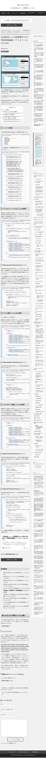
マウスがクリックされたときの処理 (9, 111)
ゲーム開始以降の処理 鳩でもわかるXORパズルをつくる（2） (39, 90)
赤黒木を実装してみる (38, 124)
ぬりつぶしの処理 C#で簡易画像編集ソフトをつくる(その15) (16, 588)
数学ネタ (36, 418)
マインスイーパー (39, 272)
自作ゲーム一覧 (5, 13)
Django (37, 455)
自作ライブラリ (37, 219)
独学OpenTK (36, 420)
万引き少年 (37, 316)
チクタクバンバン (39, 311)
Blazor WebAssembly (38, 422)
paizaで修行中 (38, 207)
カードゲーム (37, 234)
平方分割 (37, 401)
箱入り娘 (37, 263)
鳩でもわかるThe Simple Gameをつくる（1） (38, 84)
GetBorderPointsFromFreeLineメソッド (12, 121)
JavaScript (36, 431)
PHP (35, 444)
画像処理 (37, 407)
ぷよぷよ (37, 293)
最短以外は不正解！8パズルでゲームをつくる (38, 115)
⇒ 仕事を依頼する (5, 626)
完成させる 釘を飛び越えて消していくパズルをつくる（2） (39, 54)
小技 (35, 394)
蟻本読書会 (37, 201)
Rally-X (37, 283)
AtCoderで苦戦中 (39, 204)
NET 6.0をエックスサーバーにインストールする (38, 576)
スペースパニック (39, 290)
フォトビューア (38, 371)
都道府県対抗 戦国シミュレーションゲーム (39, 342)
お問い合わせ (23, 13)
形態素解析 (37, 379)
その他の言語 (37, 453)
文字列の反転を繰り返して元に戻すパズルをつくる (38, 66)
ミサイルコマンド (39, 308)
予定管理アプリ (38, 388)
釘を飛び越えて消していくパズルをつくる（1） (38, 60)
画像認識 (37, 396)
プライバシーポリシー (40, 14)
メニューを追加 (5, 110)
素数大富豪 (37, 236)
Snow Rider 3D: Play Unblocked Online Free (39, 509)
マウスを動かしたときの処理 (8, 115)
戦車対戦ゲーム (38, 345)
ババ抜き (37, 241)
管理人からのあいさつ (39, 176)
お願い (36, 185)
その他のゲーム (38, 319)
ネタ (35, 199)
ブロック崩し (38, 306)
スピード (37, 239)
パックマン (37, 281)
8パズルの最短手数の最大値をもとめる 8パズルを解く (38, 120)
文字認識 (37, 374)
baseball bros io (38, 516)
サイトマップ (14, 13)
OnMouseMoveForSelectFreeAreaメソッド (13, 116)
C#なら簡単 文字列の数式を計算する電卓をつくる (38, 553)
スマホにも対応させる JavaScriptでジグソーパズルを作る (38, 547)
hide (14, 107)
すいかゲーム (38, 258)
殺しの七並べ (40, 245)
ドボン (36, 248)
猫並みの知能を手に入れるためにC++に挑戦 (39, 211)
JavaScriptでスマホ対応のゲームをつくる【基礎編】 (38, 535)
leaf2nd (36, 568)
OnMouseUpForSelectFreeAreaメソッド (12, 120)
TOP (5, 30)
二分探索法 (37, 398)
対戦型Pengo (38, 354)
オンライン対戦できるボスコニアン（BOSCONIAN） (39, 336)
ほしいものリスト (32, 14)
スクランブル (38, 303)
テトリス (36, 230)
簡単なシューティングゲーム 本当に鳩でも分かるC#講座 (39, 587)
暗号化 (36, 409)
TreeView (36, 416)
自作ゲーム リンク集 (11, 25)
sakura (38, 480)
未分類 (35, 457)
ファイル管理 (38, 405)
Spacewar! (37, 314)
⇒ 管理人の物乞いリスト (7, 681)
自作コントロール (38, 217)
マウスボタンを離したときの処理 (9, 118)
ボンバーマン (38, 275)
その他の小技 (38, 412)
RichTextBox (36, 414)
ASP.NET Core (37, 197)
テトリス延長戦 (38, 232)
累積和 (36, 403)
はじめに (37, 179)
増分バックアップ (39, 381)
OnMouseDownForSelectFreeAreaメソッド (13, 113)
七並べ (36, 243)
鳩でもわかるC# (23, 5)
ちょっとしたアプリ (38, 368)
